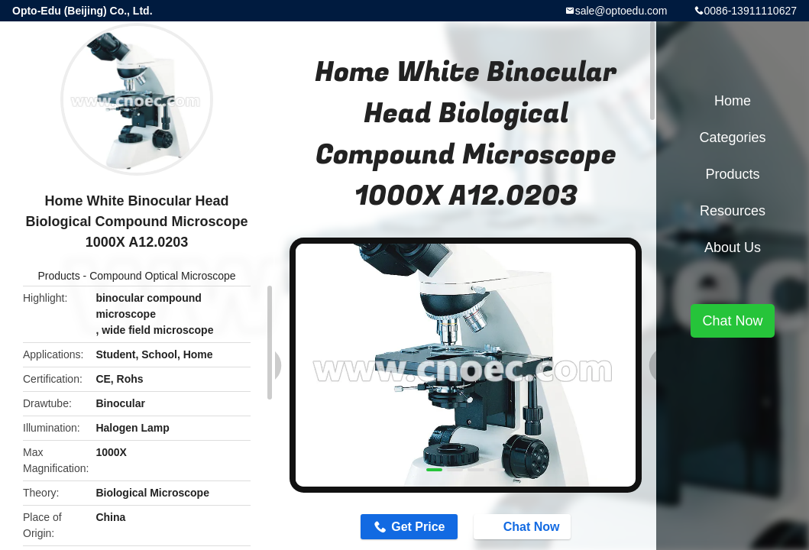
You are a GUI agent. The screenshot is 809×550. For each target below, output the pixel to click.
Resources (732, 210)
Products (58, 276)
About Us (732, 247)
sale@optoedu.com (621, 11)
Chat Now (524, 525)
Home (732, 100)
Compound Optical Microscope (162, 276)
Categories (732, 137)
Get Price (418, 526)
